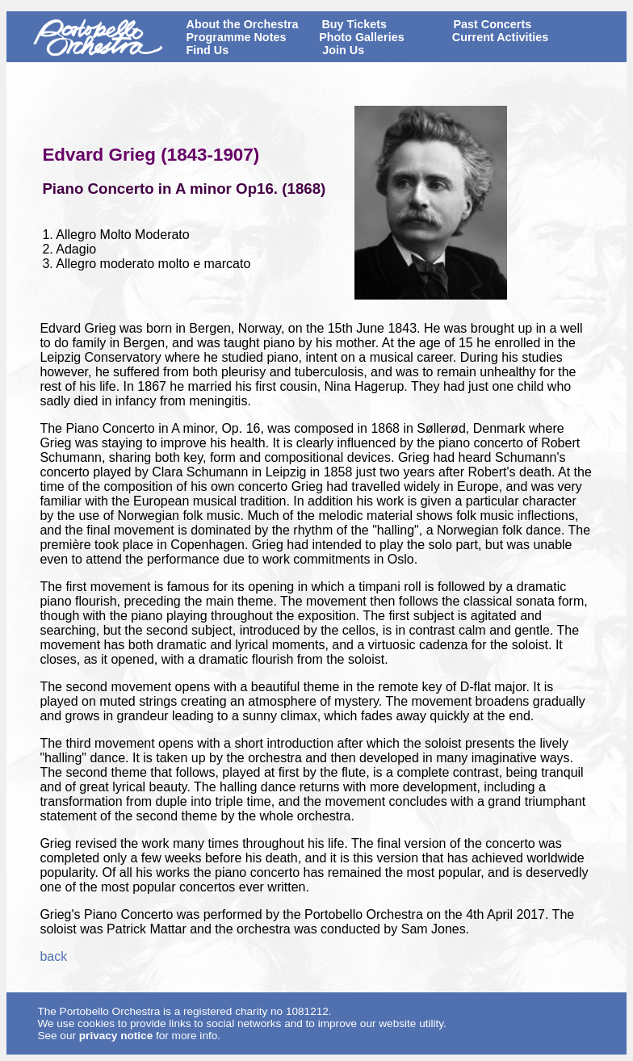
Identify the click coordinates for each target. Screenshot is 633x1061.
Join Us (343, 50)
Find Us (208, 50)
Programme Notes (237, 37)
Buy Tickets (354, 24)
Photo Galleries (362, 37)
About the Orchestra (243, 24)
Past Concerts (492, 24)
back (53, 956)
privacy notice (116, 1036)
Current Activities (500, 37)
